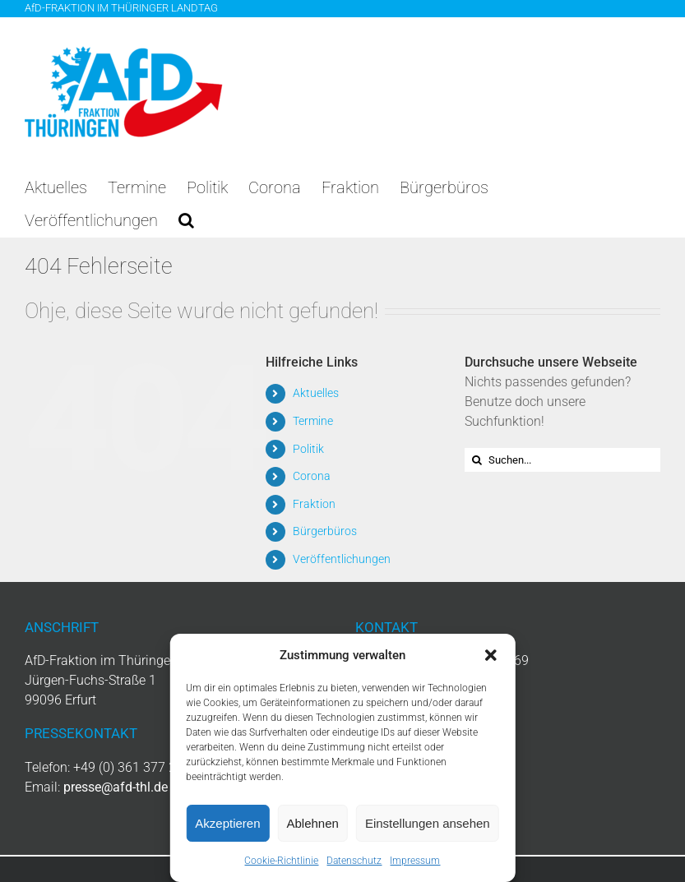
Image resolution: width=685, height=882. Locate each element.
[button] (491, 655)
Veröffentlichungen (342, 559)
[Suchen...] (562, 460)
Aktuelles (316, 392)
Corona (312, 476)
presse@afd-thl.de (115, 787)
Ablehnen (313, 823)
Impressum (415, 860)
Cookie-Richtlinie (281, 860)
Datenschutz (354, 860)
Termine (313, 420)
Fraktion (314, 503)
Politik (308, 448)
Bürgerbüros (325, 531)
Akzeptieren (227, 823)
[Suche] (476, 460)
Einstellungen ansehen (427, 823)
